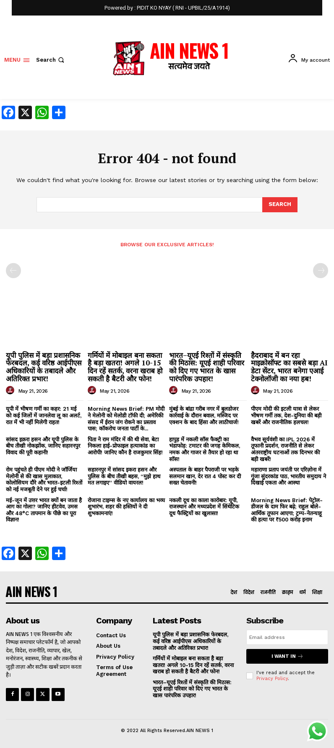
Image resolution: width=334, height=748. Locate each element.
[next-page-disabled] (320, 270)
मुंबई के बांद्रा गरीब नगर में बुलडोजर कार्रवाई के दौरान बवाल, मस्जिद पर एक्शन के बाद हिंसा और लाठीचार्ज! (204, 415)
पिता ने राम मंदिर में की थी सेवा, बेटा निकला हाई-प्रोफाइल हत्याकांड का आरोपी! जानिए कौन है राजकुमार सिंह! (125, 446)
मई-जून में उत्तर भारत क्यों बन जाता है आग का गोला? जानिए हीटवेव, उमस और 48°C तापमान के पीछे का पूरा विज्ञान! (44, 510)
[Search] (279, 204)
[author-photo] (11, 390)
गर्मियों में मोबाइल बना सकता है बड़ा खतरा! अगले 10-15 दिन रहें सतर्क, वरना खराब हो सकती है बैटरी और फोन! (125, 366)
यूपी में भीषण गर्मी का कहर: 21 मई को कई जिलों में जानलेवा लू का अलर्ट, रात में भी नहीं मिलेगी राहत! (43, 415)
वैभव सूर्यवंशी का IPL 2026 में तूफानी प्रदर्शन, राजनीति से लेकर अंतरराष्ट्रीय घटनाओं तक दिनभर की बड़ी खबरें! (285, 449)
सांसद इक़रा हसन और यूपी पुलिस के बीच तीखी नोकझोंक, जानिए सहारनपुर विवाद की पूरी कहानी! (43, 446)
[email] (287, 637)
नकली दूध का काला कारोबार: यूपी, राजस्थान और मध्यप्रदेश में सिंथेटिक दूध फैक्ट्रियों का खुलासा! (204, 506)
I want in (287, 656)
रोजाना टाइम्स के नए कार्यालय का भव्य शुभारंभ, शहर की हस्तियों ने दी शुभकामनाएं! (126, 506)
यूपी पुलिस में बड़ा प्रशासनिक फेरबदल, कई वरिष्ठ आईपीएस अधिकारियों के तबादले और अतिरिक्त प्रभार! (43, 366)
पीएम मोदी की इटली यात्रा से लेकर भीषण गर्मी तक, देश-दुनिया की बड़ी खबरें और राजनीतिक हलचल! (286, 415)
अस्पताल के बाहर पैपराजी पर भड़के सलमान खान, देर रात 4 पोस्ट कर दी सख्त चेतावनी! (205, 476)
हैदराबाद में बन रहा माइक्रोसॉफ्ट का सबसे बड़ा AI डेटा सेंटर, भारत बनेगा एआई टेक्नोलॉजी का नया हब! (289, 366)
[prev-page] (13, 270)
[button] (51, 60)
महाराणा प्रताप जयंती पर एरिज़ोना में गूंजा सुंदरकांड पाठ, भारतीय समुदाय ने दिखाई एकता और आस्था (288, 476)
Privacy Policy (272, 678)
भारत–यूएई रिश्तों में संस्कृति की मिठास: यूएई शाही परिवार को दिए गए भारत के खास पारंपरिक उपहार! (206, 366)
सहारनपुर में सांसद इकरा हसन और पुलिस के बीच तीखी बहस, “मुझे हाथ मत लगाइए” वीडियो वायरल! (124, 476)
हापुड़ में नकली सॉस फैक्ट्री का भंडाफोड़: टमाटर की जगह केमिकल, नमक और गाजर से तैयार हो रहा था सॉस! (204, 449)
